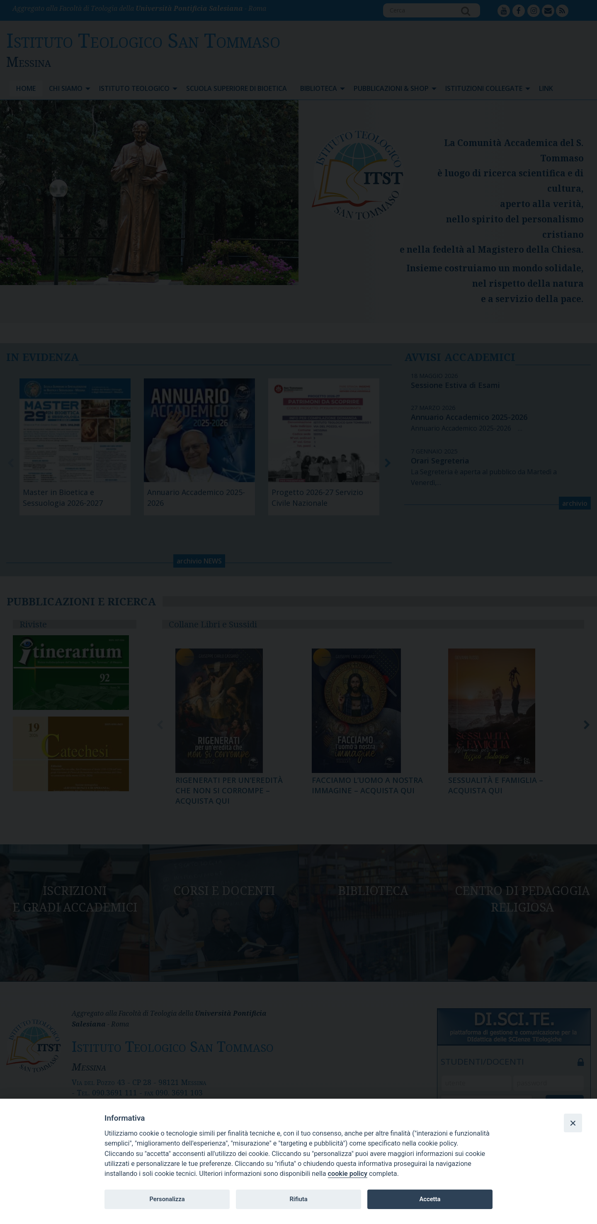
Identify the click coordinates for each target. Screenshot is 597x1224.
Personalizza (166, 1199)
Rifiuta (298, 1199)
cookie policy (347, 1174)
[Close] (573, 1123)
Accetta (429, 1199)
